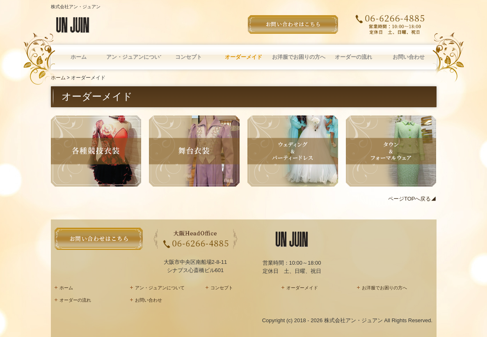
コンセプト (188, 57)
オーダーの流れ (353, 57)
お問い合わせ (409, 57)
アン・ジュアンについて (133, 57)
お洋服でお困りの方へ (298, 57)
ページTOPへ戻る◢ (412, 199)
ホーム (79, 57)
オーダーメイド (243, 57)
